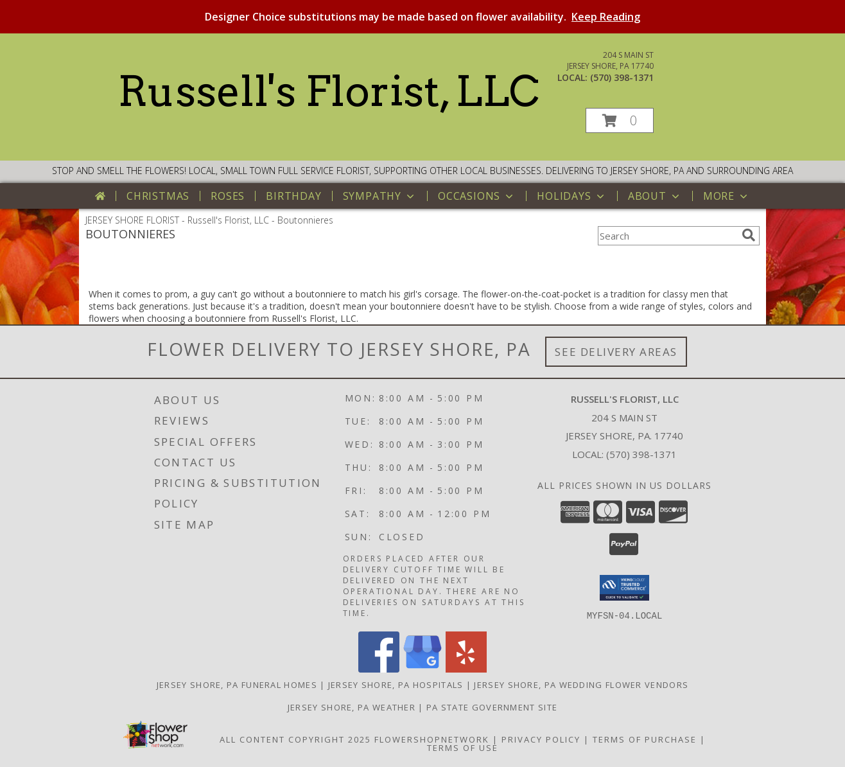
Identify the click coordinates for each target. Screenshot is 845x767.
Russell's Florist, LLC (328, 91)
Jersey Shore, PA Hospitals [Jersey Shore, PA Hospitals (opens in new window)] (396, 684)
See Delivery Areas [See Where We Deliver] (616, 351)
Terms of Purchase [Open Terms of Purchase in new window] (645, 739)
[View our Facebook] (378, 668)
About (655, 196)
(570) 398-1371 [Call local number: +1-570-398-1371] (622, 77)
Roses (228, 196)
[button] (620, 120)
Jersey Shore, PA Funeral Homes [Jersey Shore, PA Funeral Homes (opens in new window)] (237, 684)
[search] (748, 235)
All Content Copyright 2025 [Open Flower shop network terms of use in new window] (295, 739)
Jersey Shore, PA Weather (351, 706)
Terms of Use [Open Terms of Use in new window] (462, 747)
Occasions (477, 196)
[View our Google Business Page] (422, 668)
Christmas (157, 196)
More (726, 196)
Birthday (293, 196)
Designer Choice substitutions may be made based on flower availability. (422, 17)
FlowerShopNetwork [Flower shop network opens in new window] (431, 739)
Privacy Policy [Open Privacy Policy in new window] (540, 739)
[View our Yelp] (466, 668)
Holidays (571, 196)
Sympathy (380, 196)
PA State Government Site (491, 706)
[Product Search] (667, 236)
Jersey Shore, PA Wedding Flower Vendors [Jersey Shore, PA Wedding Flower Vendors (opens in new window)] (581, 684)
